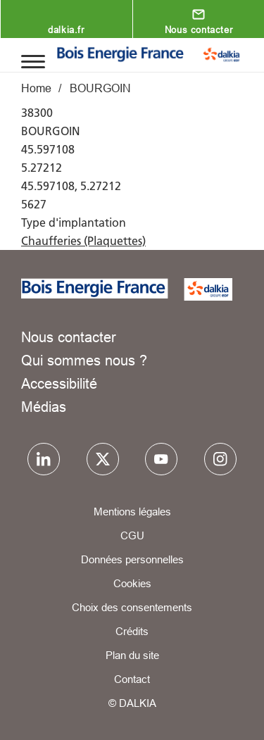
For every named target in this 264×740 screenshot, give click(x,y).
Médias (43, 407)
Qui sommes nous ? (84, 360)
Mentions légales (132, 512)
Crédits (132, 631)
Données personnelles (132, 559)
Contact (132, 679)
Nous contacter (198, 29)
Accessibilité (59, 383)
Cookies (132, 583)
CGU (132, 535)
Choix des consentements (132, 607)
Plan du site (132, 655)
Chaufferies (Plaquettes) (83, 241)
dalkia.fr (66, 29)
